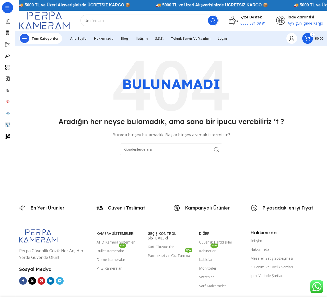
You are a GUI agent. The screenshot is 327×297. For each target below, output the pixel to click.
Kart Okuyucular (161, 246)
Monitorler (207, 268)
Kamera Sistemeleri (115, 233)
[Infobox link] (247, 20)
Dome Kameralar (111, 259)
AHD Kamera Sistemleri (116, 242)
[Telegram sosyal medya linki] (60, 281)
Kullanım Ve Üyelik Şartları (271, 267)
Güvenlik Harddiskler (215, 242)
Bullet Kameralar (111, 250)
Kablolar (206, 259)
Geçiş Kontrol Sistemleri (162, 235)
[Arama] (149, 20)
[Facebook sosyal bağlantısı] (23, 281)
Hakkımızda (259, 249)
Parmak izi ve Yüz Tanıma (170, 254)
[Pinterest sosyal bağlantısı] (41, 281)
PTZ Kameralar (109, 268)
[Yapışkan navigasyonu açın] (41, 38)
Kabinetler (208, 250)
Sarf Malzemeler (212, 285)
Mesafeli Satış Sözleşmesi (271, 258)
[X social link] (32, 281)
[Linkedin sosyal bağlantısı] (50, 281)
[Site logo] (44, 20)
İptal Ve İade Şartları (266, 275)
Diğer (204, 233)
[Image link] (38, 235)
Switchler (206, 276)
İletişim (256, 240)
